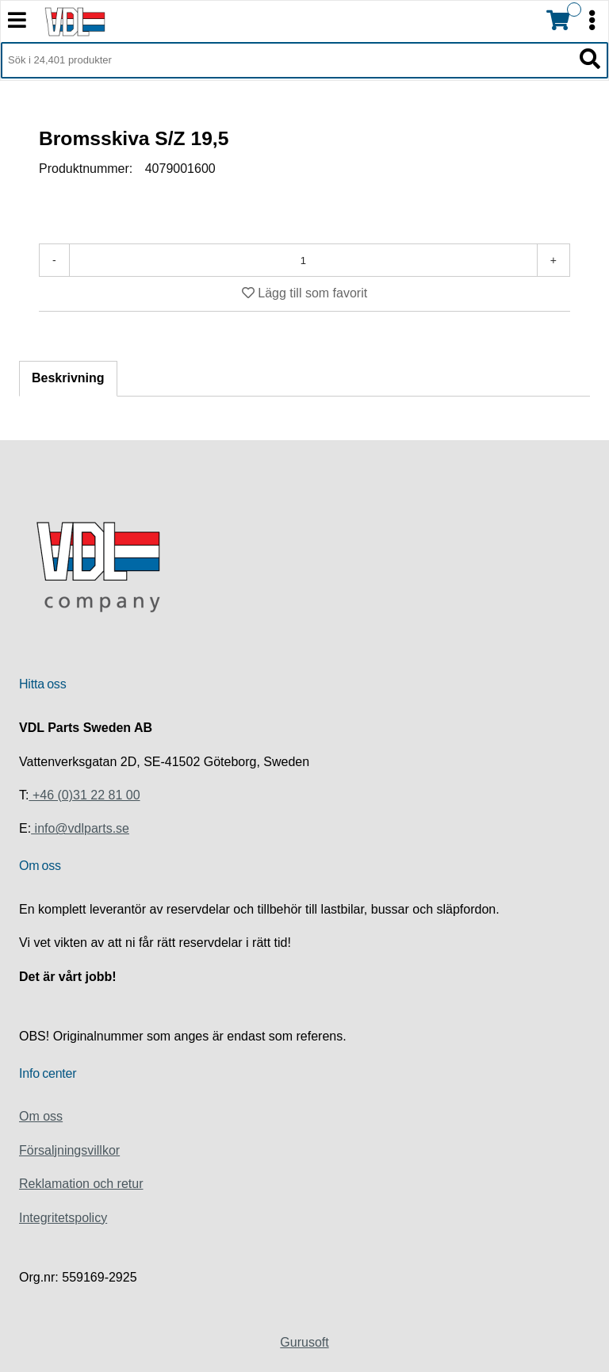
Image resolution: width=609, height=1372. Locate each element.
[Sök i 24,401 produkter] (286, 60)
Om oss (41, 1116)
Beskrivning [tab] (68, 378)
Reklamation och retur (81, 1183)
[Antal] (303, 260)
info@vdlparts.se (80, 828)
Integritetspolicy (63, 1217)
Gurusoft (304, 1342)
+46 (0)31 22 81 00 (84, 795)
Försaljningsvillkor (69, 1150)
